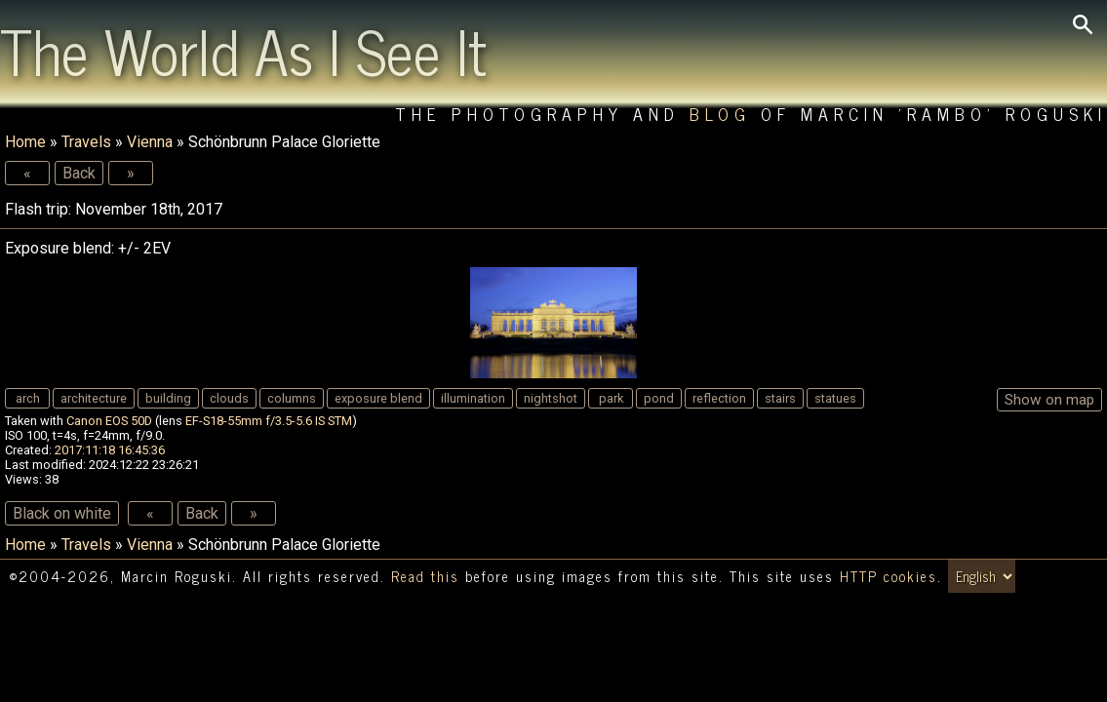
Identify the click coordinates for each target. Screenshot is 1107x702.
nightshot (550, 398)
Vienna (150, 142)
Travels (86, 142)
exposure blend (378, 398)
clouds (229, 398)
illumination (473, 398)
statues (835, 398)
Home (25, 142)
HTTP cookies (888, 576)
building (168, 398)
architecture (93, 398)
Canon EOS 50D (109, 420)
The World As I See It (243, 49)
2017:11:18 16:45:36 (110, 450)
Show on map (1049, 400)
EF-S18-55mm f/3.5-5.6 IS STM (268, 420)
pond (659, 398)
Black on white (62, 513)
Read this (425, 576)
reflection (719, 398)
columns (291, 398)
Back (79, 173)
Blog (720, 113)
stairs (780, 398)
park (611, 398)
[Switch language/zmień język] (981, 576)
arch (28, 398)
